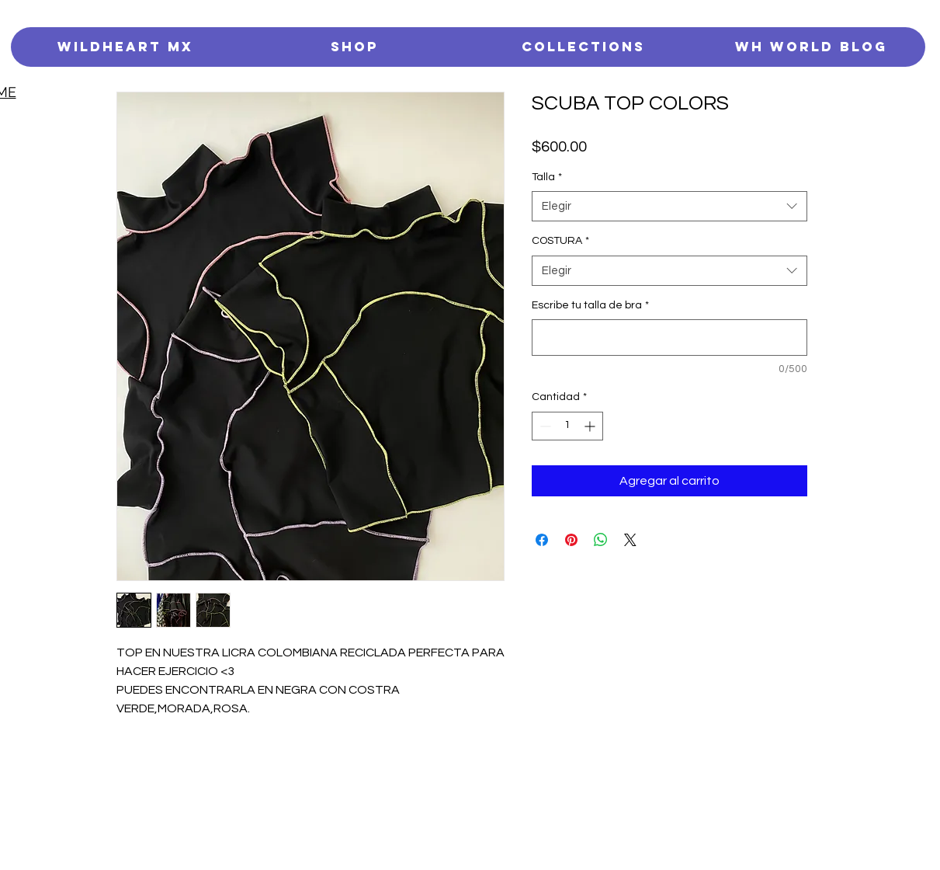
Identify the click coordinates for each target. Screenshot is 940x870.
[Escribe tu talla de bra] (669, 337)
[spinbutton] (567, 426)
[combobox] (669, 206)
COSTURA (560, 240)
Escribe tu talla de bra (590, 305)
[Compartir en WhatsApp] (600, 540)
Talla (547, 177)
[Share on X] (630, 540)
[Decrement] (543, 426)
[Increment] (591, 426)
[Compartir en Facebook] (541, 540)
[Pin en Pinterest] (571, 540)
